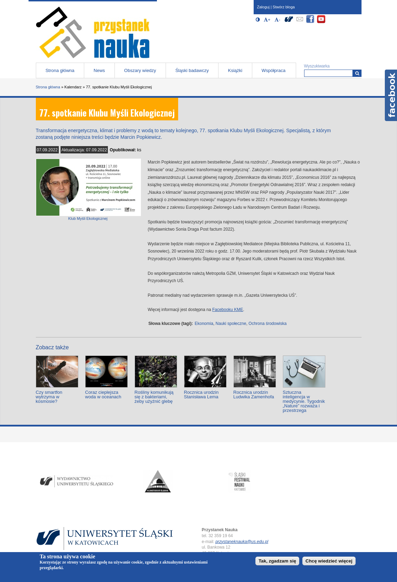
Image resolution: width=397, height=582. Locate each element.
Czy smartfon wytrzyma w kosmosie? (49, 397)
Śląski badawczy (192, 70)
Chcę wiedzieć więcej (328, 561)
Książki (235, 70)
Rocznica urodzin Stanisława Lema (201, 394)
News (99, 70)
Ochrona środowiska (267, 323)
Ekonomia (204, 323)
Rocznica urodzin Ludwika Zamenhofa (253, 394)
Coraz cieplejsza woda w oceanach (103, 394)
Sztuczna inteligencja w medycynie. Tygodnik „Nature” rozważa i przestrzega (304, 401)
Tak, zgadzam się (277, 561)
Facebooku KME (227, 309)
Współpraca (274, 70)
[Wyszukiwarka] (357, 73)
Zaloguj (263, 7)
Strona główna (60, 70)
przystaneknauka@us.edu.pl (241, 541)
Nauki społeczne (231, 323)
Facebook (391, 95)
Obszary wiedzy (140, 70)
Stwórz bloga (284, 7)
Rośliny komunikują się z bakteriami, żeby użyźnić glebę (154, 397)
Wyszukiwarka (317, 66)
